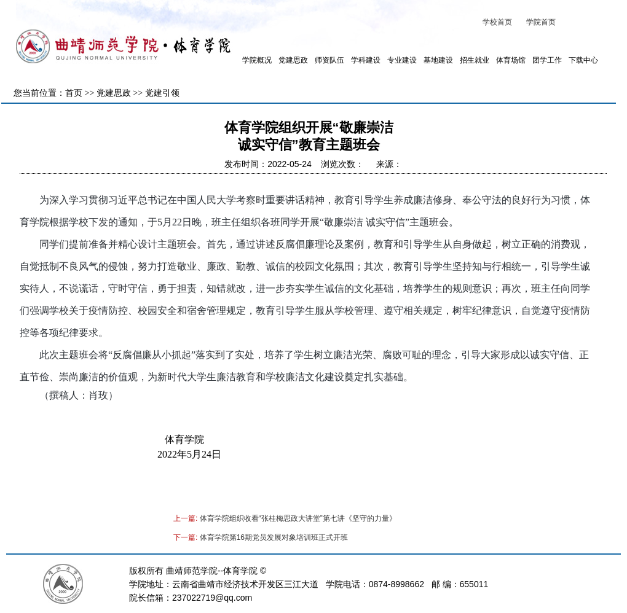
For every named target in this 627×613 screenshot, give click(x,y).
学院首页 (541, 22)
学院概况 (257, 60)
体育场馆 (511, 60)
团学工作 (547, 60)
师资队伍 (329, 60)
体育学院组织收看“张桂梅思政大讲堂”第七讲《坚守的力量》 (298, 518)
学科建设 (366, 60)
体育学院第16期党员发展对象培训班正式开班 (274, 537)
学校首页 (497, 22)
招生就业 (474, 60)
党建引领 (162, 93)
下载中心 (583, 60)
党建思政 (293, 60)
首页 (73, 93)
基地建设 (438, 60)
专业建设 (402, 60)
